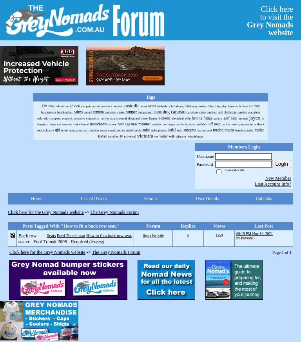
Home (36, 198)
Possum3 (248, 238)
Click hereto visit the (270, 21)
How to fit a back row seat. (109, 235)
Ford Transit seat (71, 235)
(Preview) (96, 242)
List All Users (93, 198)
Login (281, 164)
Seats (51, 235)
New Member (278, 178)
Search (150, 198)
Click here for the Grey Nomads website (46, 212)
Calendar (264, 198)
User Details (207, 198)
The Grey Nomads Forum (115, 212)
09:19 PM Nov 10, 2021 (254, 234)
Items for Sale (153, 235)
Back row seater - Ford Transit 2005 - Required (53, 238)
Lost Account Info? (273, 184)
